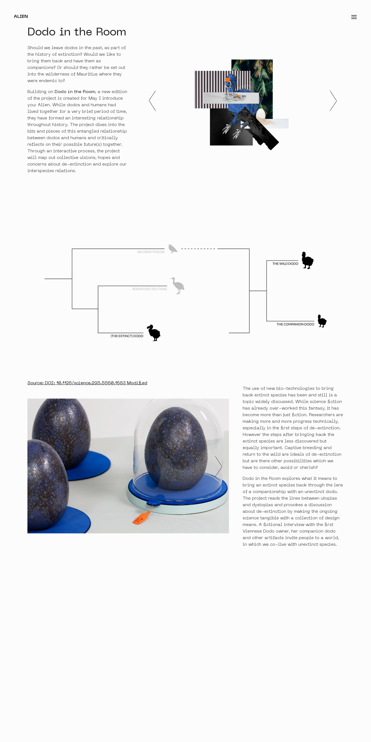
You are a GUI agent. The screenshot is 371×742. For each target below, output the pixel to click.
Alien (21, 17)
